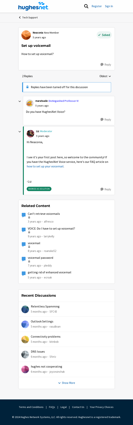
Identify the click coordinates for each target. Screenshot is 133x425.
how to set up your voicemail (45, 166)
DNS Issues (38, 352)
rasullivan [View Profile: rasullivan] (55, 326)
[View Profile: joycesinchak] (25, 369)
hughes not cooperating (46, 367)
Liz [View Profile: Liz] (37, 131)
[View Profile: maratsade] (29, 103)
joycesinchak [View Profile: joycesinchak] (57, 371)
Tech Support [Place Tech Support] (28, 17)
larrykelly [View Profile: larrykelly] (49, 236)
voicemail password (40, 258)
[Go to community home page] (33, 6)
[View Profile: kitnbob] (25, 339)
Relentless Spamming (45, 306)
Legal (64, 407)
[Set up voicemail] (42, 106)
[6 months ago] (39, 357)
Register (97, 6)
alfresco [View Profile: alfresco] (49, 221)
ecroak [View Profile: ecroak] (48, 277)
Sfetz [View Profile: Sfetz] (53, 356)
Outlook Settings (42, 321)
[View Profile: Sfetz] (25, 354)
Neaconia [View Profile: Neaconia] (38, 32)
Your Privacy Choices (102, 407)
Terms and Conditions (31, 407)
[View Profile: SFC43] (25, 309)
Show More (66, 383)
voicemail (34, 243)
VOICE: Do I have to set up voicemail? (51, 229)
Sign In (109, 6)
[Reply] (106, 64)
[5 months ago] (39, 312)
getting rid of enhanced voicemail (49, 272)
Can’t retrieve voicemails (44, 214)
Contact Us (78, 407)
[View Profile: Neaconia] (26, 35)
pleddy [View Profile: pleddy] (48, 265)
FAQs (52, 407)
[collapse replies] (19, 101)
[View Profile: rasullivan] (25, 324)
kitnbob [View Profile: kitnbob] (54, 341)
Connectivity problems (46, 337)
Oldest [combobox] (105, 76)
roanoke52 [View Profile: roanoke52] (50, 251)
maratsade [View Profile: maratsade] (41, 101)
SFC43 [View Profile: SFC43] (53, 311)
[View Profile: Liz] (30, 133)
